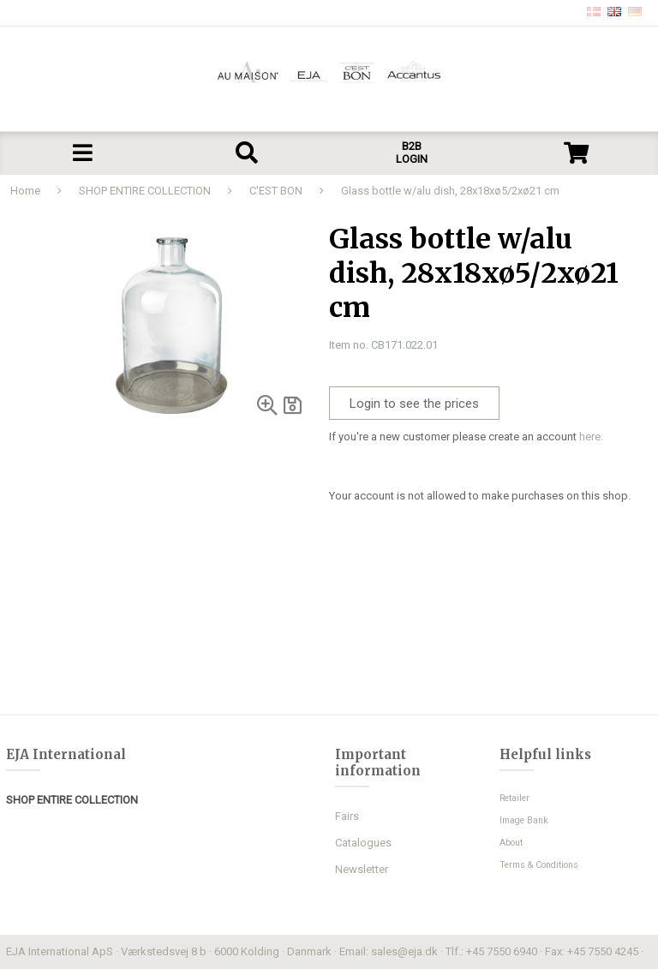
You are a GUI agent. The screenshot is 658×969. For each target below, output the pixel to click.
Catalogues (363, 842)
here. (591, 436)
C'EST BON (275, 190)
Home (25, 190)
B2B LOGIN (412, 152)
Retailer (514, 798)
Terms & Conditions (538, 864)
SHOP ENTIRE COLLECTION (145, 190)
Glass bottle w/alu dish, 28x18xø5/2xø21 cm (450, 190)
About (511, 842)
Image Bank (523, 820)
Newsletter (361, 869)
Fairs (347, 816)
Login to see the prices (414, 403)
